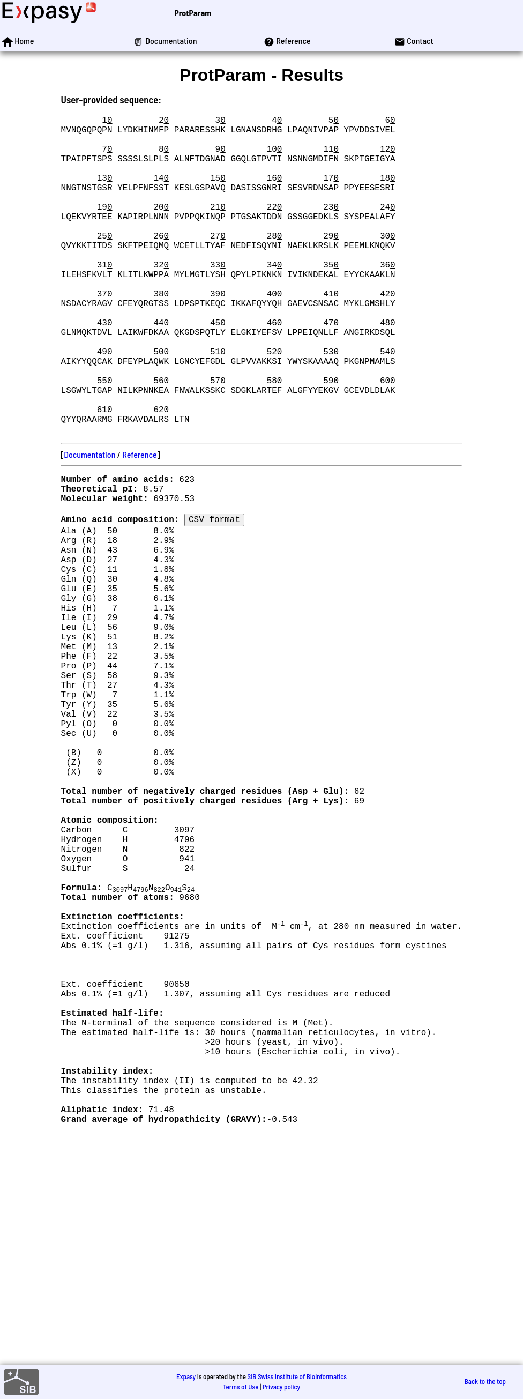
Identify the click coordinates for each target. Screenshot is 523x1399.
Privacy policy (281, 1386)
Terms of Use (241, 1386)
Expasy (186, 1376)
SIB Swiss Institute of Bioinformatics (297, 1376)
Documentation (89, 525)
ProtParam (192, 13)
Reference (139, 525)
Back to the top (485, 1382)
